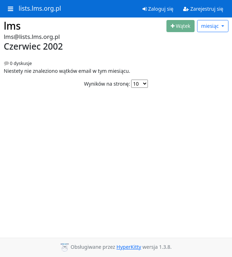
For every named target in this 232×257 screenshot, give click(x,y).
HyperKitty (129, 246)
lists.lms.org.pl (40, 8)
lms (12, 25)
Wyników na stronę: (107, 83)
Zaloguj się (158, 8)
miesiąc (210, 25)
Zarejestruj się (203, 8)
